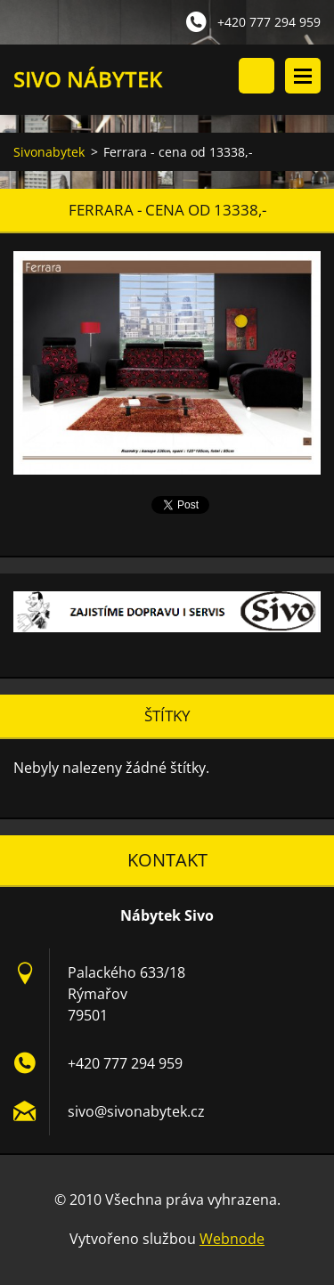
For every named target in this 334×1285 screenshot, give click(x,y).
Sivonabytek (49, 151)
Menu (303, 76)
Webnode (232, 1238)
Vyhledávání (256, 76)
